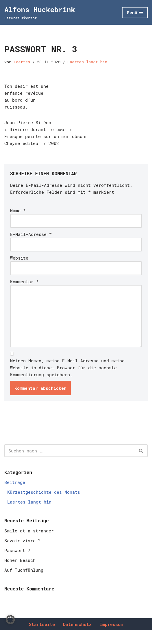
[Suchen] (69, 450)
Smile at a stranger (29, 531)
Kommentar (24, 281)
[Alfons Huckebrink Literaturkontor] (39, 12)
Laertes (22, 61)
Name (18, 210)
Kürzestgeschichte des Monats (43, 492)
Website (19, 258)
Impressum (111, 624)
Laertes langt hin (87, 61)
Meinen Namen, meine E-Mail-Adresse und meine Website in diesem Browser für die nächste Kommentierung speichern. (67, 367)
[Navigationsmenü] (135, 12)
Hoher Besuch (20, 560)
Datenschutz (77, 624)
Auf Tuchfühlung (23, 570)
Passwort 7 (17, 550)
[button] (10, 619)
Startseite (42, 624)
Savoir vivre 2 (22, 540)
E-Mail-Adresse (31, 234)
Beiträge (14, 482)
